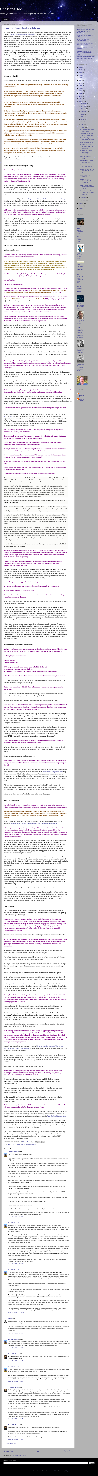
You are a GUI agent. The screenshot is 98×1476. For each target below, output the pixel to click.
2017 (80, 91)
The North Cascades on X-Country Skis (86, 134)
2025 (80, 70)
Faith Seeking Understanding (56, 1116)
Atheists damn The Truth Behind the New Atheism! (80, 279)
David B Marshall (13, 1151)
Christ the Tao (11, 9)
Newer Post (8, 1451)
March (83, 127)
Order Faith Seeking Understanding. (83, 39)
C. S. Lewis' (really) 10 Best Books (80, 350)
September (84, 111)
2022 (80, 78)
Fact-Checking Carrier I (87, 142)
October (83, 109)
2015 (80, 96)
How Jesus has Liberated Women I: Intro (80, 367)
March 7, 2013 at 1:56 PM (15, 1333)
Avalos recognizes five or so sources (22, 984)
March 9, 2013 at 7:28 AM (15, 1381)
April (82, 124)
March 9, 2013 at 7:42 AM (15, 1439)
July (82, 116)
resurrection (32, 1144)
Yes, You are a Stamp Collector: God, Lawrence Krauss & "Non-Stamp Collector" (80, 234)
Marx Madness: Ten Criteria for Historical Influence (87, 192)
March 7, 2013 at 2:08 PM (15, 1348)
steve (10, 1318)
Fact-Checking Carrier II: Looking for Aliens (87, 138)
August (83, 114)
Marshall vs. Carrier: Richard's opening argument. (86, 146)
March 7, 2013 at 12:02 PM (16, 1217)
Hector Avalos (12, 1144)
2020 (80, 83)
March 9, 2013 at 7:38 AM (15, 1419)
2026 (80, 67)
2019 (80, 85)
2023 (80, 75)
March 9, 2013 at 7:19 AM (15, 1361)
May (82, 122)
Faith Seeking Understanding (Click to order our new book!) (85, 31)
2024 (80, 72)
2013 (80, 101)
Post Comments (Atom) (19, 1455)
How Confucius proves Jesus (80, 256)
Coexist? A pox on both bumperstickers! (80, 306)
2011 (80, 206)
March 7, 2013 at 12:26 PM (16, 1312)
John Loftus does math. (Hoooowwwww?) (80, 289)
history (26, 1144)
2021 (80, 80)
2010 (80, 208)
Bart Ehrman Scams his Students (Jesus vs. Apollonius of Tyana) (80, 332)
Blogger (67, 1471)
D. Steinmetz (81, 395)
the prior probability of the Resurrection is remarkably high (47, 199)
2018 (80, 88)
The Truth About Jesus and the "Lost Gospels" (85, 43)
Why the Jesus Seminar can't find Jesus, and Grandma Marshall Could (34, 823)
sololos (55, 1471)
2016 (80, 93)
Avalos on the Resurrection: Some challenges (22, 28)
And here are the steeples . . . (85, 175)
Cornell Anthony (13, 1354)
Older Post (68, 1451)
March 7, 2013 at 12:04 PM (16, 1264)
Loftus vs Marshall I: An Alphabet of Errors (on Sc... (87, 170)
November (84, 106)
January (83, 200)
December (84, 103)
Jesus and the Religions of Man (52, 771)
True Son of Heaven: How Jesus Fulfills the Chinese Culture (84, 52)
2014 (80, 98)
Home (6, 19)
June (82, 119)
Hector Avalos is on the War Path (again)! (87, 165)
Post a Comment (11, 1443)
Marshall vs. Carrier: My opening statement (86, 152)
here (5, 416)
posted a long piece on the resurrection (22, 34)
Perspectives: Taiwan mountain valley (86, 161)
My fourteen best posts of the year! (87, 130)
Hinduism (20, 1144)
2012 (80, 203)
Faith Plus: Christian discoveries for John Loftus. (87, 186)
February (83, 197)
